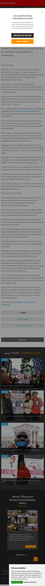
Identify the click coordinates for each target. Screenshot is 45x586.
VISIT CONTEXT (23, 41)
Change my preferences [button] (30, 582)
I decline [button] (20, 582)
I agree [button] (14, 582)
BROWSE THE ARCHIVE (22, 35)
